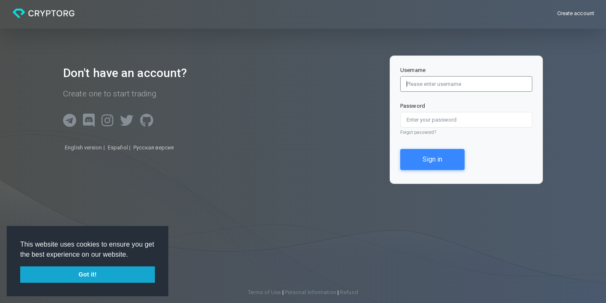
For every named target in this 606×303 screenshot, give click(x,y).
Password (412, 106)
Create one (82, 93)
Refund (349, 292)
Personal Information (311, 292)
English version (83, 147)
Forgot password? (418, 132)
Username (412, 70)
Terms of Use (265, 292)
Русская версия (153, 147)
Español (117, 147)
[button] (131, 255)
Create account (575, 13)
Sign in (432, 159)
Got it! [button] (87, 274)
